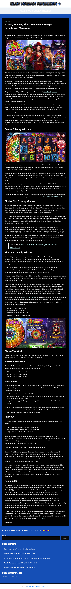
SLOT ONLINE (8, 21)
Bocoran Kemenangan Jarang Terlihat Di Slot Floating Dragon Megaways (27, 558)
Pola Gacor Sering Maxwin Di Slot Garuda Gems (19, 549)
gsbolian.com (42, 518)
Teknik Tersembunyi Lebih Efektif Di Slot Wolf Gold (20, 563)
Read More (9, 522)
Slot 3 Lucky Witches (50, 92)
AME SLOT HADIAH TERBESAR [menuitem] (52, 197)
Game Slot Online (29, 297)
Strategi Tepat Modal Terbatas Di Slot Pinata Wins (20, 567)
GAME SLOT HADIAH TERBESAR (38, 586)
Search (4, 535)
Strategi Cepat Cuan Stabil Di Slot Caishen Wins (19, 554)
